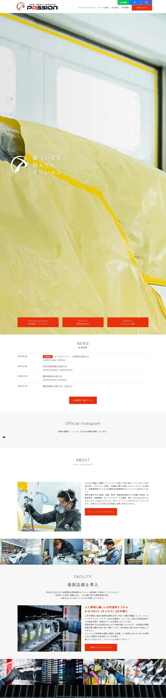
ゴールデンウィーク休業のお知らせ (71, 356)
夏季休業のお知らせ (53, 376)
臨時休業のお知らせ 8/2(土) (57, 386)
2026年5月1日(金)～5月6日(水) (54, 360)
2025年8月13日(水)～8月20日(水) (55, 380)
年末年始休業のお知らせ (55, 366)
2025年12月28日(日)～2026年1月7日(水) (58, 370)
